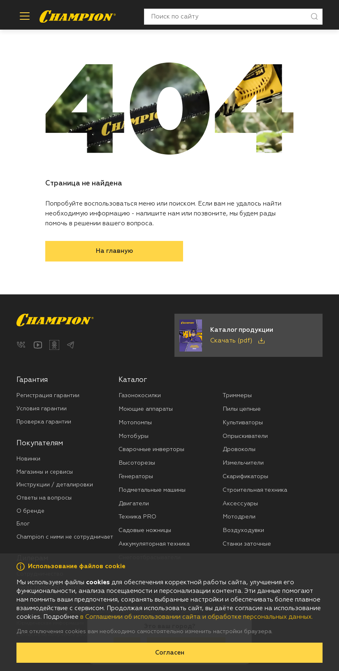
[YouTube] (38, 345)
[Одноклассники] (54, 345)
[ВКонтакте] (21, 345)
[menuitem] (67, 400)
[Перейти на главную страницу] (77, 16)
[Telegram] (71, 345)
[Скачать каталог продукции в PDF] (248, 335)
